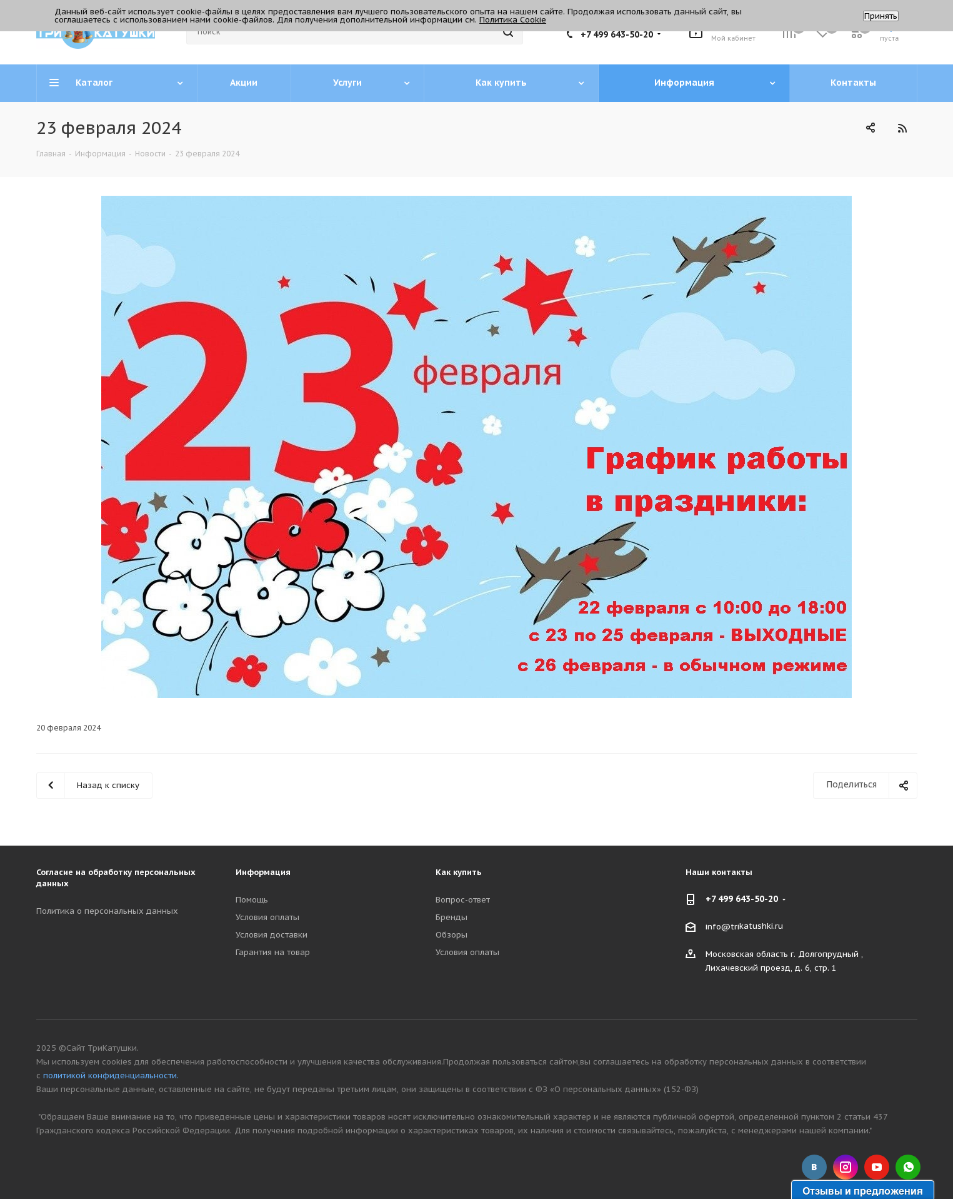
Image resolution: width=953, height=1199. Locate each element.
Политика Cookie (512, 19)
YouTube (876, 1167)
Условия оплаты (267, 917)
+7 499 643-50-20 (617, 34)
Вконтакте (814, 1167)
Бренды (451, 917)
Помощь (252, 899)
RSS (902, 128)
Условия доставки (271, 934)
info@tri (722, 926)
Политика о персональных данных (107, 911)
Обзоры (451, 934)
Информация (263, 872)
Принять (880, 16)
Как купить (459, 872)
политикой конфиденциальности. (111, 1075)
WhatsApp (908, 1167)
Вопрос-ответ (463, 899)
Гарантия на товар (273, 952)
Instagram (845, 1167)
